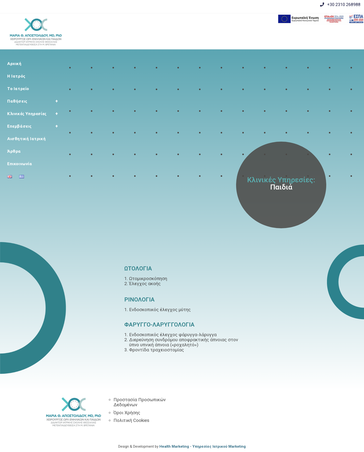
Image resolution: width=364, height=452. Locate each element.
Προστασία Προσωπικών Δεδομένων (139, 402)
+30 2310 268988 (343, 4)
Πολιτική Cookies (131, 420)
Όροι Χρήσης (126, 412)
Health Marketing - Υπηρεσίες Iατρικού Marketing (202, 446)
